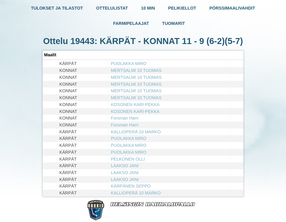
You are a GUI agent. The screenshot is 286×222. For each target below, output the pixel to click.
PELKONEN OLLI (128, 159)
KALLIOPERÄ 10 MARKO (136, 131)
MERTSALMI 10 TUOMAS (136, 70)
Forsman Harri (125, 118)
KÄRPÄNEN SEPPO (131, 186)
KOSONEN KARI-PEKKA (135, 104)
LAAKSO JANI (125, 165)
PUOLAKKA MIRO (128, 63)
